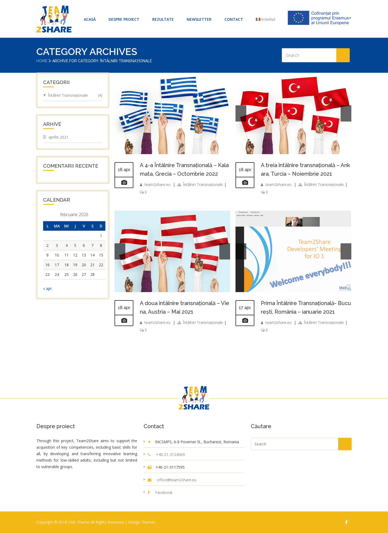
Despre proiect (124, 19)
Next (346, 113)
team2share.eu (157, 184)
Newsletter (199, 19)
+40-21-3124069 (170, 454)
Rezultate (163, 19)
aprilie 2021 (58, 137)
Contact (233, 19)
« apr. (48, 288)
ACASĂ (90, 19)
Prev (240, 113)
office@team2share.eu (176, 479)
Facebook (163, 492)
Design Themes (141, 522)
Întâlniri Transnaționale (203, 184)
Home (41, 61)
